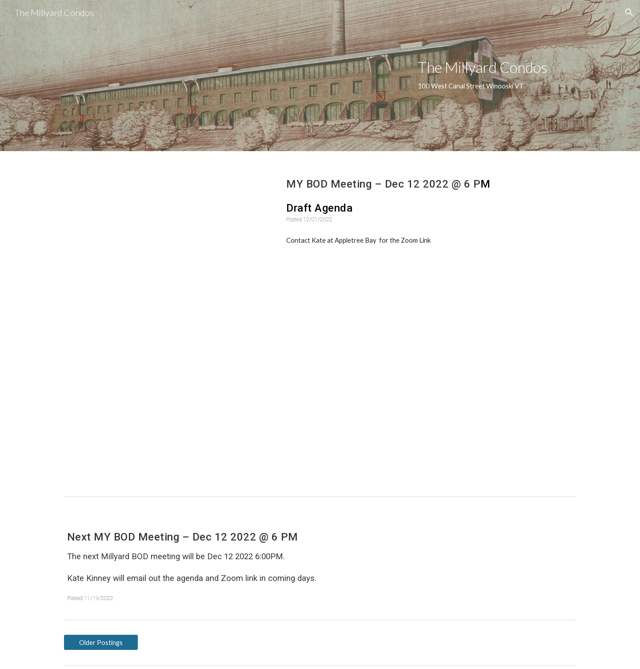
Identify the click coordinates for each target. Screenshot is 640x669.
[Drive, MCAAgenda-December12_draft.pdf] (167, 239)
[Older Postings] (101, 642)
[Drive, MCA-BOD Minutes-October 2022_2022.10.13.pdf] (167, 405)
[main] (495, 75)
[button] (629, 12)
